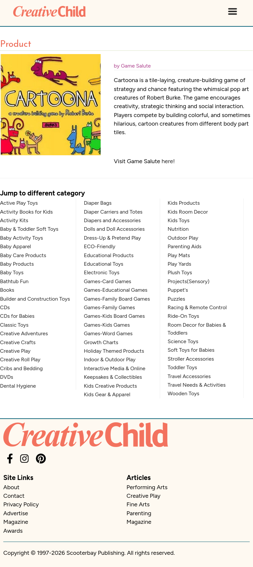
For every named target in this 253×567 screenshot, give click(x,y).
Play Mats (179, 255)
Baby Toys (11, 272)
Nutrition (178, 229)
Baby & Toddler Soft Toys (29, 229)
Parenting (138, 513)
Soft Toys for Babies (191, 350)
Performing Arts (146, 487)
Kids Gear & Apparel (107, 394)
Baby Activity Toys (21, 238)
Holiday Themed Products (114, 351)
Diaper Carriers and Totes (113, 212)
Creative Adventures (24, 333)
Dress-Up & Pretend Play (112, 238)
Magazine (15, 521)
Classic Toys (14, 325)
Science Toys (183, 341)
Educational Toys (103, 264)
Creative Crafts (18, 342)
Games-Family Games (109, 307)
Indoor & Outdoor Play (109, 359)
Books (7, 290)
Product (15, 44)
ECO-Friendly (99, 246)
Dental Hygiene (18, 386)
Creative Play (15, 351)
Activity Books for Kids (26, 212)
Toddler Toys (182, 367)
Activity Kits (14, 220)
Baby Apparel (15, 246)
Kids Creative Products (110, 386)
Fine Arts (138, 504)
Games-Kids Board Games (114, 316)
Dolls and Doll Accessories (114, 229)
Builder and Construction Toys (35, 299)
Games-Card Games (107, 281)
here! (168, 161)
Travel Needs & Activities (197, 385)
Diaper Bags (97, 203)
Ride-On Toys (183, 316)
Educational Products (108, 255)
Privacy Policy (21, 504)
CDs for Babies (17, 316)
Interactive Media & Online (114, 368)
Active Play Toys (19, 203)
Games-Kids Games (107, 325)
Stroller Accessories (191, 359)
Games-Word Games (108, 333)
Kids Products (184, 203)
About (11, 487)
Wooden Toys (183, 393)
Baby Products (17, 264)
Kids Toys (178, 220)
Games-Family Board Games (117, 299)
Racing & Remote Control (197, 307)
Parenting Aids (185, 246)
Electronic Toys (101, 272)
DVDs (6, 377)
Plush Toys (180, 272)
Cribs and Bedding (21, 368)
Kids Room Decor (188, 212)
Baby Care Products (23, 255)
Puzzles (176, 299)
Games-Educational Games (115, 290)
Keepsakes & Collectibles (113, 377)
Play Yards (179, 264)
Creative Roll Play (20, 359)
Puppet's (178, 290)
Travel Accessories (189, 376)
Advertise (15, 513)
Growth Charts (101, 342)
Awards (13, 530)
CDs (5, 307)
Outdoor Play (183, 238)
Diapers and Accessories (112, 220)
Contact (13, 495)
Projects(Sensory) (189, 281)
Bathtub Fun (14, 281)
